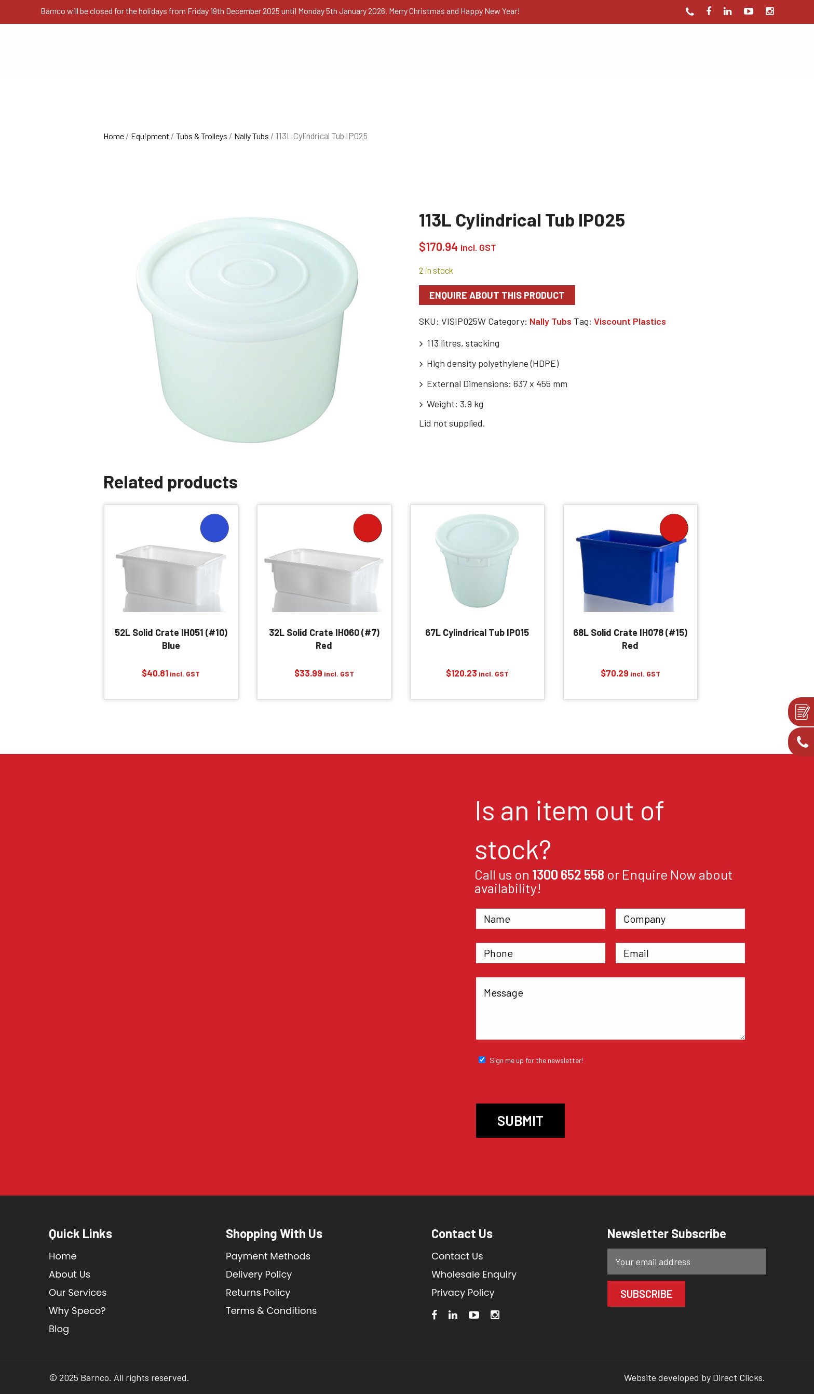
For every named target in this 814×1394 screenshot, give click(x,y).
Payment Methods (268, 1256)
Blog (59, 1328)
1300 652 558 (568, 874)
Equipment (150, 136)
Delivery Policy (259, 1274)
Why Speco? (77, 1310)
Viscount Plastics (630, 321)
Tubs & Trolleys (201, 136)
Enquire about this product (497, 295)
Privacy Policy (463, 1292)
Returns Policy (258, 1292)
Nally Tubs (251, 136)
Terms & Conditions (271, 1310)
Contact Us (457, 1256)
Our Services (78, 1292)
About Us (69, 1274)
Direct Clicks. (739, 1377)
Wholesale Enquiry (474, 1274)
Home (113, 136)
